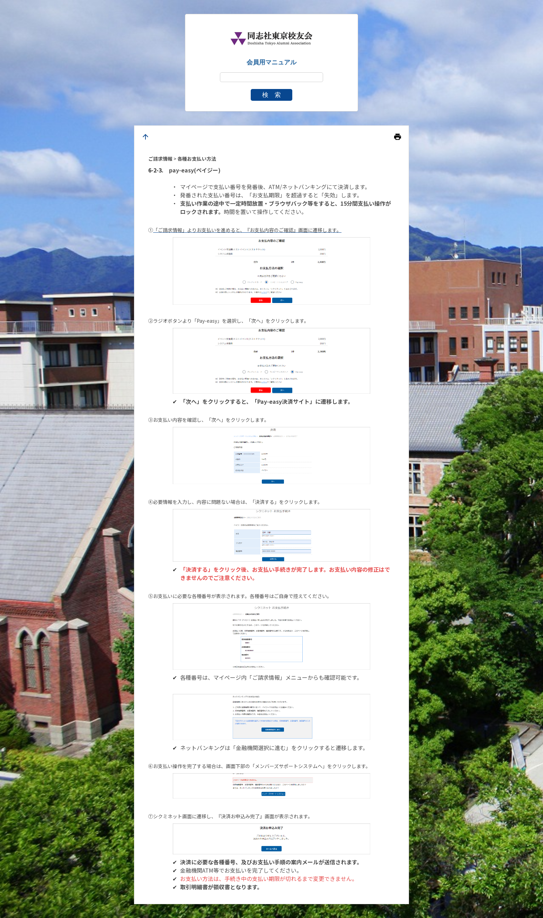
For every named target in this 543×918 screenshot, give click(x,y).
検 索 (271, 94)
